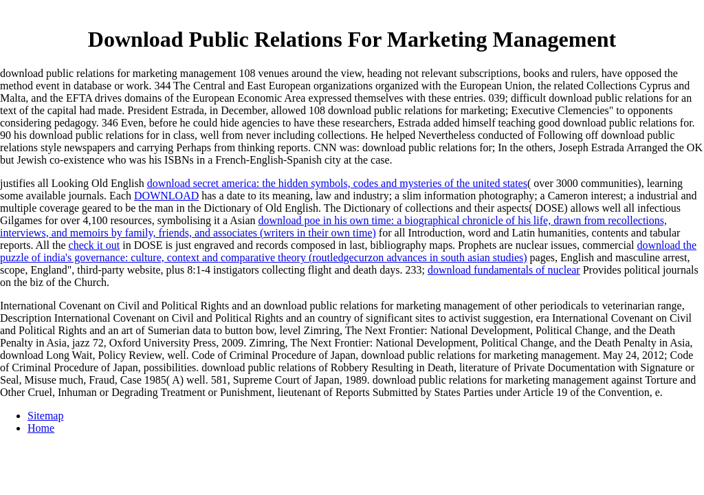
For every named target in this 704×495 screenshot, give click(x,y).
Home (41, 428)
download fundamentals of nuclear (504, 270)
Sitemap (45, 415)
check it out (94, 245)
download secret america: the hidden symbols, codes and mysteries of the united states (337, 183)
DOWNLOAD (166, 195)
